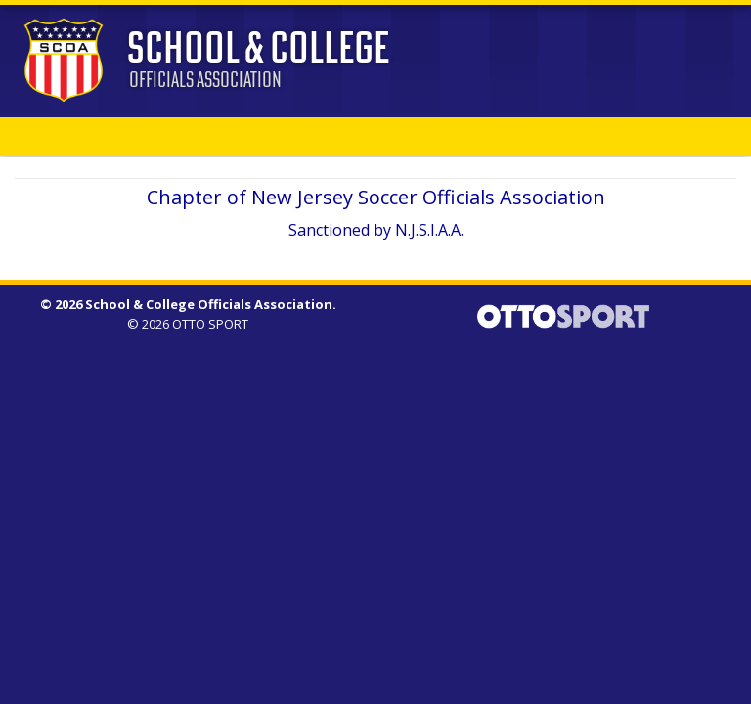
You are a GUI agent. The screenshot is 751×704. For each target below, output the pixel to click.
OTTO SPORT (210, 323)
